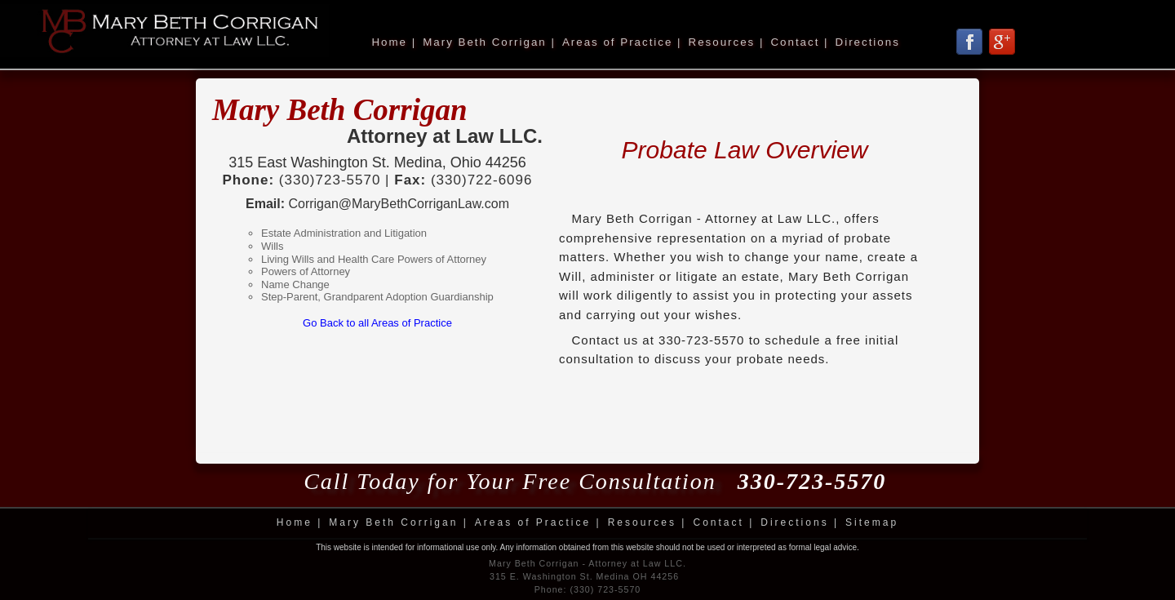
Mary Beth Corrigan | (489, 42)
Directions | (799, 522)
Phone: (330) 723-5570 (587, 589)
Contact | (799, 42)
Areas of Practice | (622, 42)
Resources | (727, 42)
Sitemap (871, 522)
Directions (868, 42)
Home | (393, 42)
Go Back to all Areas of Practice (377, 323)
